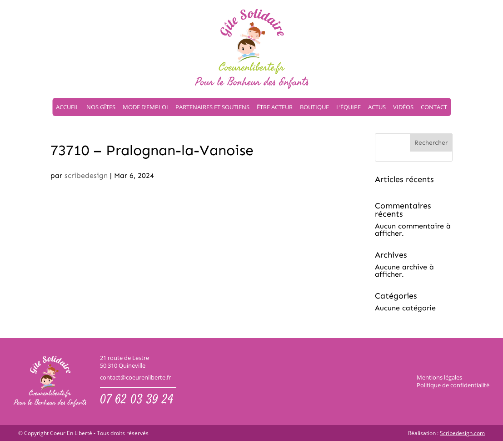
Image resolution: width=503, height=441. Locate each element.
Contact (434, 107)
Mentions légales (439, 377)
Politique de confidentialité (453, 385)
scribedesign (86, 175)
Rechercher (431, 143)
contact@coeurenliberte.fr (135, 377)
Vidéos (403, 107)
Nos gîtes (100, 107)
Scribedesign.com (462, 433)
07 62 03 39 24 (137, 400)
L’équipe (348, 107)
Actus (377, 107)
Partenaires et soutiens (212, 107)
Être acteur (275, 107)
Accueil (67, 107)
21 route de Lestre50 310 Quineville (124, 362)
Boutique (314, 107)
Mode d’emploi (145, 107)
